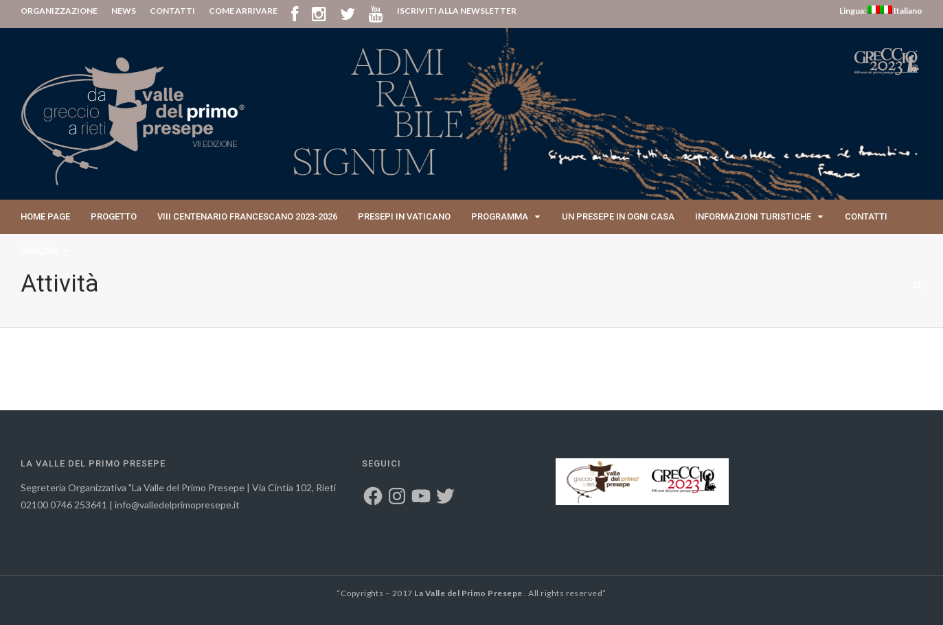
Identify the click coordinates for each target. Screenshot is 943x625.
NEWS (123, 10)
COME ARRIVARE (243, 10)
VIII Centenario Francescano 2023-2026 (247, 216)
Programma (499, 216)
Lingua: (859, 10)
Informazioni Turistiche (753, 216)
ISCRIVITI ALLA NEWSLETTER (456, 10)
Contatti (866, 216)
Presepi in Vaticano (404, 216)
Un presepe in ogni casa (618, 216)
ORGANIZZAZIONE (59, 10)
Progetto (114, 216)
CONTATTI (172, 10)
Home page (45, 216)
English (39, 251)
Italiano (901, 10)
